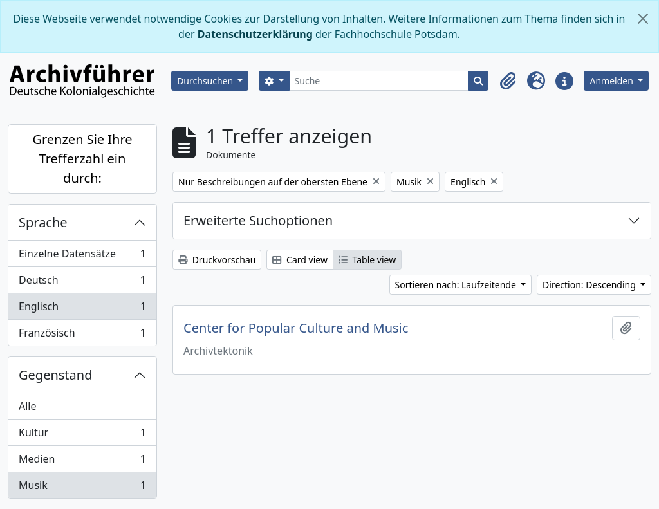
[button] (508, 81)
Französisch (82, 335)
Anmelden (612, 81)
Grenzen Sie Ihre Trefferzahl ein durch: (82, 159)
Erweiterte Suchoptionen (258, 220)
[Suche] (379, 81)
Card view (299, 260)
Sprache (43, 222)
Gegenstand (55, 375)
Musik (82, 487)
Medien (82, 461)
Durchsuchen (206, 81)
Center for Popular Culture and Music (295, 328)
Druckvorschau (216, 260)
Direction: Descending (590, 285)
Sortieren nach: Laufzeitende (457, 285)
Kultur (82, 435)
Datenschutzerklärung (255, 34)
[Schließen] (642, 19)
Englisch (82, 309)
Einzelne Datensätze (82, 256)
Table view (367, 260)
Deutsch (82, 282)
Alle (28, 406)
